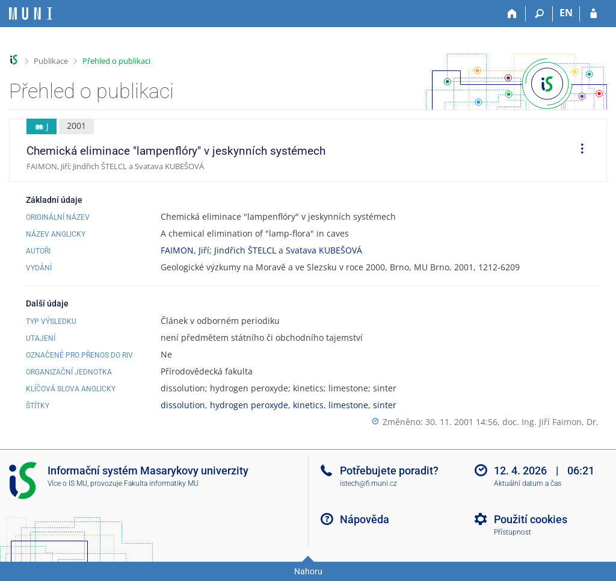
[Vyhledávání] (539, 14)
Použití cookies (530, 519)
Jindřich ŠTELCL (245, 250)
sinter (384, 405)
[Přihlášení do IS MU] (593, 14)
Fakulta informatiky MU (161, 483)
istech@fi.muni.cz (368, 483)
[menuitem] (578, 150)
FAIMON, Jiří (185, 250)
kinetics (308, 405)
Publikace (51, 60)
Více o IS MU (67, 483)
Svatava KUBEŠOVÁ (324, 250)
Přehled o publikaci (116, 60)
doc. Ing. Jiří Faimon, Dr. (550, 421)
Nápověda (364, 519)
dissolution (183, 405)
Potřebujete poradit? (389, 470)
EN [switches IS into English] (566, 12)
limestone (348, 405)
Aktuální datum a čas (527, 483)
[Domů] (512, 14)
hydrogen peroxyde (249, 405)
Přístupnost (512, 532)
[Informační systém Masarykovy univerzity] (30, 13)
